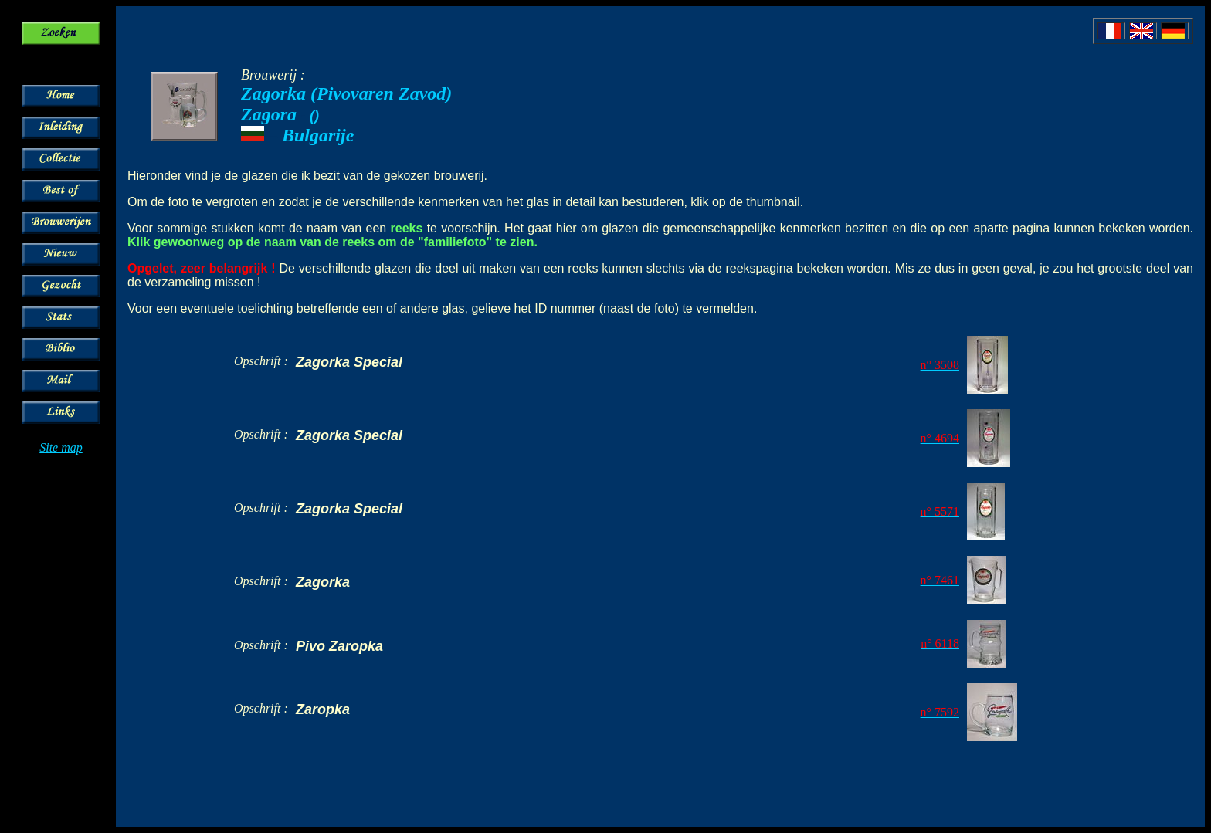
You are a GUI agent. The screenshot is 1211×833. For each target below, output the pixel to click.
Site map (61, 447)
